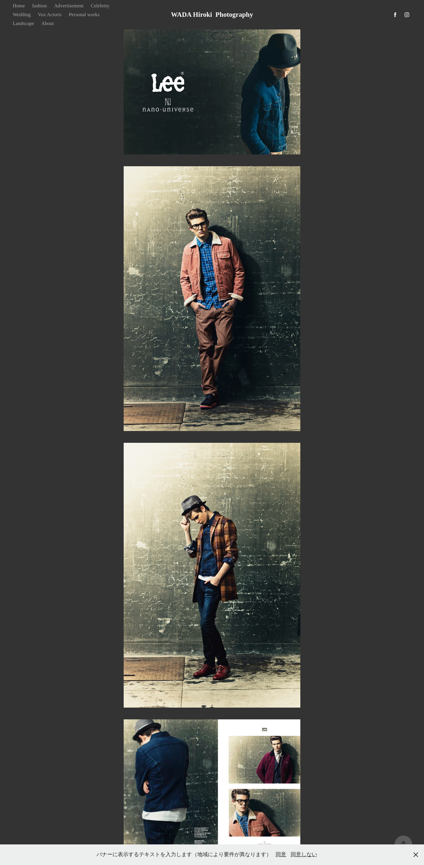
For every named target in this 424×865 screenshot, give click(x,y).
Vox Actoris (50, 14)
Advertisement (69, 6)
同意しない (304, 854)
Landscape (23, 23)
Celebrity (100, 6)
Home (19, 6)
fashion (39, 6)
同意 (281, 854)
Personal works (84, 14)
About (47, 23)
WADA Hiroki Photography (212, 14)
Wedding (22, 14)
